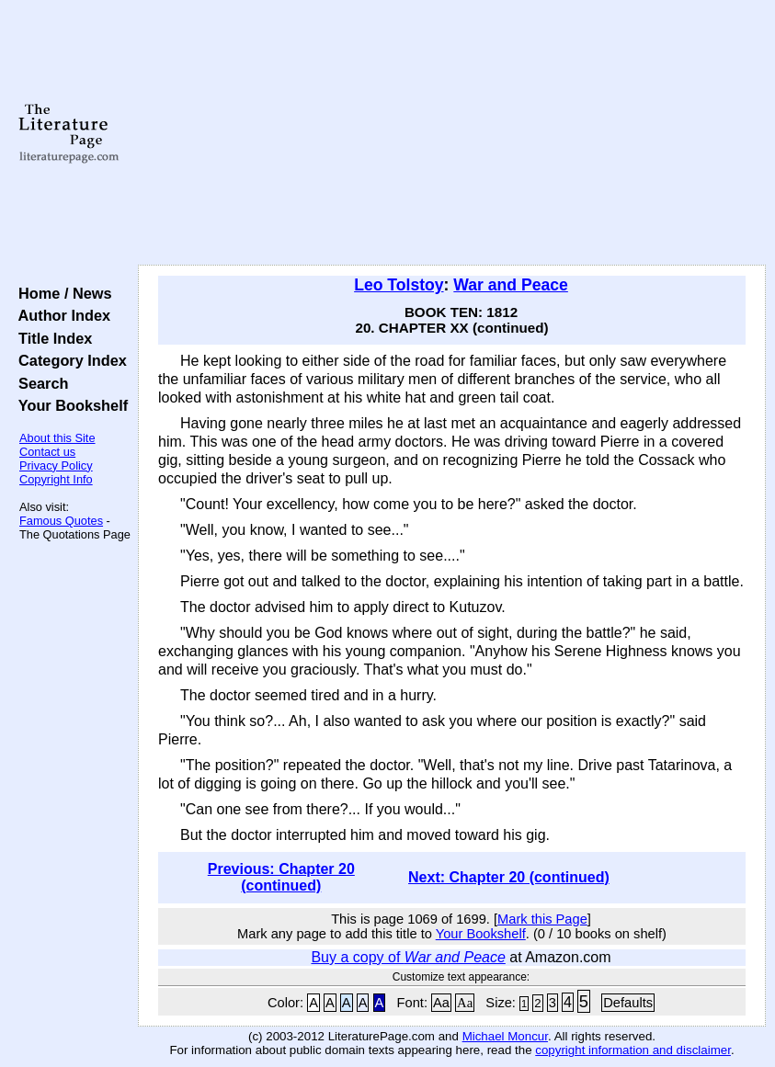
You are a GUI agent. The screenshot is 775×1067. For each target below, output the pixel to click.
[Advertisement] (452, 133)
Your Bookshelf (69, 405)
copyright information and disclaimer (633, 1050)
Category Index (68, 360)
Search (39, 383)
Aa (441, 1002)
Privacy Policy (56, 465)
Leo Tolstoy (398, 285)
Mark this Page (542, 919)
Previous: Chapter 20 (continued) (281, 877)
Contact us (47, 452)
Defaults (628, 1002)
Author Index (60, 315)
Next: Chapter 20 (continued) (509, 877)
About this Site (57, 438)
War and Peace (510, 285)
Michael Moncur (505, 1036)
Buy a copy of (408, 957)
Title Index (51, 338)
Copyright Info (56, 479)
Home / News (61, 293)
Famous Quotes (61, 521)
